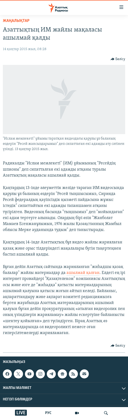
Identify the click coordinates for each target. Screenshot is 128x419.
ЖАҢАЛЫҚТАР (16, 21)
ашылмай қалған (83, 273)
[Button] (118, 59)
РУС (48, 413)
